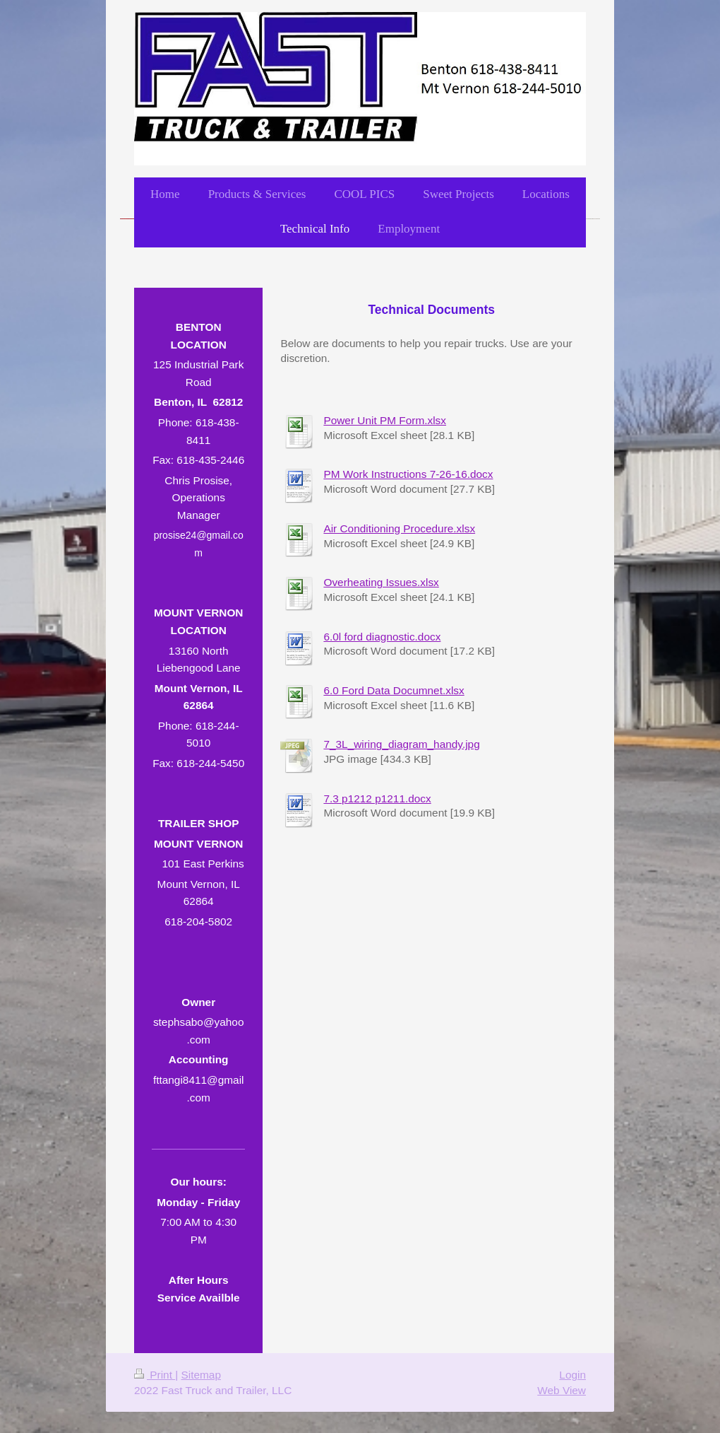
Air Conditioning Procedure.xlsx (399, 528)
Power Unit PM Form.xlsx (384, 420)
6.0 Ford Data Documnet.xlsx (393, 690)
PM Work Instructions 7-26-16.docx (408, 474)
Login (572, 1375)
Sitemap (200, 1375)
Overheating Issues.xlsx (380, 582)
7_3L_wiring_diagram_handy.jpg (401, 744)
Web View (561, 1390)
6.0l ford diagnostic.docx (381, 637)
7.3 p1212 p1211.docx (377, 798)
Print (154, 1375)
